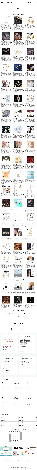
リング (3, 392)
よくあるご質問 (5, 372)
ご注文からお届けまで (6, 361)
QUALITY (22, 329)
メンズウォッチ (29, 400)
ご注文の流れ (28, 420)
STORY (14, 329)
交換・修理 (5, 363)
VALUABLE (6, 2)
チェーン (15, 389)
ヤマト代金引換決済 (23, 346)
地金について (5, 368)
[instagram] (33, 2)
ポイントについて (9, 422)
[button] (36, 2)
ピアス (3, 390)
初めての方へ (28, 417)
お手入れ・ (6, 370)
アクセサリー (28, 404)
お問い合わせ (22, 364)
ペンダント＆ (6, 388)
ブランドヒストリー (29, 406)
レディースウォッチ (29, 402)
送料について (9, 425)
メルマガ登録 (9, 420)
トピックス (9, 417)
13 (21, 14)
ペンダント (3, 386)
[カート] (30, 2)
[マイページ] (28, 2)
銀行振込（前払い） (23, 351)
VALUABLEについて (6, 366)
